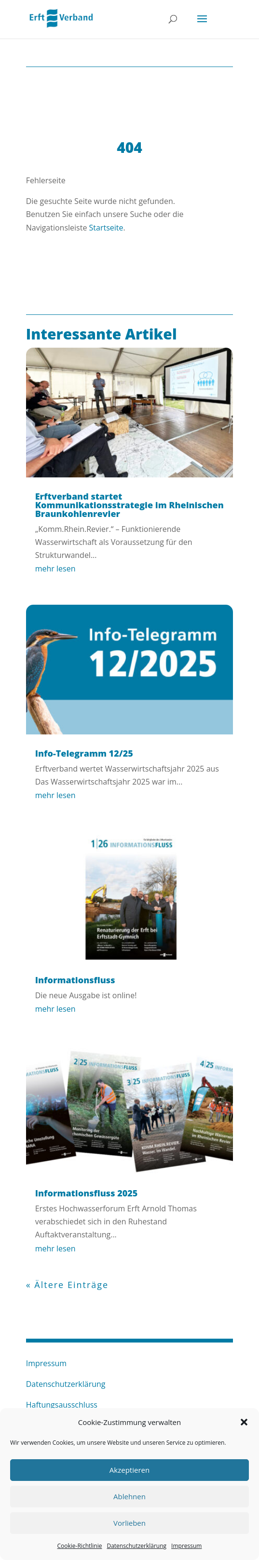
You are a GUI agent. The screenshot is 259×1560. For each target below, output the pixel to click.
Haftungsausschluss (61, 1404)
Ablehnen (129, 1496)
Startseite (106, 227)
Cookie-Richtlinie (79, 1546)
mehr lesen (55, 568)
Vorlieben (129, 1523)
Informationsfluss (75, 980)
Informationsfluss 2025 (86, 1193)
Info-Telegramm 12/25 (84, 753)
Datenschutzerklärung (136, 1546)
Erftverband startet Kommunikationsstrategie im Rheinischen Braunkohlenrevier (129, 504)
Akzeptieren (129, 1470)
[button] (244, 1422)
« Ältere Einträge (67, 1284)
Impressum (186, 1546)
